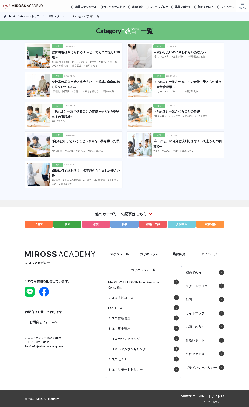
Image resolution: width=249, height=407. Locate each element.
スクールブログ (158, 6)
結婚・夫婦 (153, 224)
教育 (67, 224)
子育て (39, 224)
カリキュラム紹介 (114, 6)
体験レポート (183, 6)
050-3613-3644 (39, 342)
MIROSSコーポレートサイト (200, 396)
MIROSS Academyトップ (24, 16)
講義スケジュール (86, 6)
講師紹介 (137, 6)
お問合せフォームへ (44, 322)
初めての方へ (206, 6)
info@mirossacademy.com (47, 346)
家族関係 (210, 224)
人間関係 (181, 224)
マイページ (227, 6)
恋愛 (96, 224)
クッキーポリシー (212, 401)
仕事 (124, 224)
